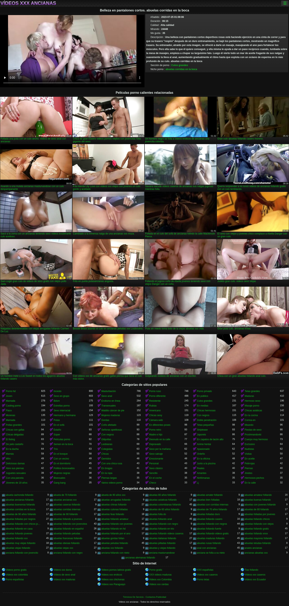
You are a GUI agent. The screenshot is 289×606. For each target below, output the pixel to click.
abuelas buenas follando (258, 499)
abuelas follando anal (160, 519)
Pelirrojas (250, 463)
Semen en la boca (63, 444)
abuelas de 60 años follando (164, 509)
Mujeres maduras (110, 415)
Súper (57, 434)
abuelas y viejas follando (162, 548)
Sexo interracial (62, 410)
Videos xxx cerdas (159, 584)
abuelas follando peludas (67, 533)
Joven (9, 396)
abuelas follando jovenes (19, 533)
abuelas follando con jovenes (116, 523)
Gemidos (106, 458)
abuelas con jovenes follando (260, 504)
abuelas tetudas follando (258, 543)
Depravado (155, 444)
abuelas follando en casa (19, 528)
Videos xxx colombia (17, 574)
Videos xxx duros (63, 569)
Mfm (8, 458)
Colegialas (107, 449)
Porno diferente (157, 396)
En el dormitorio (62, 463)
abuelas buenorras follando (20, 504)
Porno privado (204, 391)
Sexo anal (106, 396)
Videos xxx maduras (64, 579)
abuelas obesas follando (66, 543)
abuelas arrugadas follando (115, 499)
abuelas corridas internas (67, 509)
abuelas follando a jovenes (68, 519)
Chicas (105, 453)
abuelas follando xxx (17, 538)
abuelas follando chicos (257, 519)
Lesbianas (106, 444)
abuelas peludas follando (114, 543)
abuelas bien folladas (208, 499)
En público (202, 396)
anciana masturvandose (162, 552)
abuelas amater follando (210, 495)
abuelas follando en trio (161, 528)
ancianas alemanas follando (140, 557)
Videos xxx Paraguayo (113, 584)
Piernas (249, 468)
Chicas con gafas (15, 429)
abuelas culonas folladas (114, 509)
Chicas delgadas (15, 434)
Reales (200, 468)
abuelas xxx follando (112, 548)
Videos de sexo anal (64, 574)
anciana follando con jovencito (22, 552)
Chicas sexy (155, 415)
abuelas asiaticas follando (163, 499)
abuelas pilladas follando (162, 543)
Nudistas (249, 449)
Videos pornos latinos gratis (116, 569)
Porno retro (155, 429)
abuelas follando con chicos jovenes (23, 523)
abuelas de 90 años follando (21, 514)
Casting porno (13, 405)
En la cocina (251, 415)
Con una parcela (14, 478)
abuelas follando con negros (212, 523)
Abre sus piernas (15, 468)
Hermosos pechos (254, 478)
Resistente (155, 400)
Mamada (10, 400)
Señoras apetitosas (111, 429)
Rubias (153, 405)
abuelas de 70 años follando (212, 509)
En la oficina (203, 458)
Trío (56, 449)
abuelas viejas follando (18, 548)
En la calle (250, 482)
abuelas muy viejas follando (20, 543)
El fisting (10, 439)
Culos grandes (179, 65)
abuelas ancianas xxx (65, 499)
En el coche (155, 478)
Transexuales (108, 405)
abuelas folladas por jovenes (260, 514)
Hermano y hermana (64, 415)
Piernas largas (109, 478)
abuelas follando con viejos (259, 523)
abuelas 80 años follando (162, 495)
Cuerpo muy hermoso (256, 439)
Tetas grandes (252, 391)
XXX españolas (205, 569)
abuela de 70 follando (65, 495)
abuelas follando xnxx (256, 533)
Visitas (248, 453)
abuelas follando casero (209, 519)
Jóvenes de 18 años (16, 482)
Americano (155, 410)
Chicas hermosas (206, 410)
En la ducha (12, 449)
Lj (198, 482)
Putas (57, 420)
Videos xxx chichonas (112, 579)
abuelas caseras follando (67, 504)
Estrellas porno (62, 405)
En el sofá (59, 425)
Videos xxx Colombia (160, 579)
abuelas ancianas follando (20, 499)
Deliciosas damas (15, 463)
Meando (249, 425)
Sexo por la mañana (160, 449)
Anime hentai (204, 444)
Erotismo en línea (110, 400)
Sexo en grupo (61, 396)
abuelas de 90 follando (66, 514)
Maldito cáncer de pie (112, 410)
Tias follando (251, 569)
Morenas (10, 415)
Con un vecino (61, 458)
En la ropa (106, 473)
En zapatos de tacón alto (210, 439)
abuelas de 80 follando (257, 509)
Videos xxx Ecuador (255, 579)
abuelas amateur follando (258, 495)
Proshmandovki (253, 434)
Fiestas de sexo (253, 429)
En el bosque (61, 453)
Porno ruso (155, 391)
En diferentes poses (159, 425)
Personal (154, 463)
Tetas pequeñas (205, 425)
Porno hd (11, 391)
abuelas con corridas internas (212, 504)
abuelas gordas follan (112, 538)
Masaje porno (252, 405)
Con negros (203, 415)
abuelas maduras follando (210, 538)
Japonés (201, 434)
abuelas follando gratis (257, 528)
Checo (152, 482)
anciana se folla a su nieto (211, 552)
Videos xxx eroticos (111, 574)
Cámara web (156, 420)
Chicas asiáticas (253, 410)
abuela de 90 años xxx (113, 495)
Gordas (105, 420)
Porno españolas (15, 579)
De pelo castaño (14, 444)
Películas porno (62, 439)
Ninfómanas (203, 478)
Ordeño (201, 453)
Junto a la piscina (206, 463)
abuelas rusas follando (209, 543)
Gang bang (59, 482)
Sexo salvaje (156, 453)
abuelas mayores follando (258, 538)
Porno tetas (203, 579)
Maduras (249, 396)
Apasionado (203, 449)
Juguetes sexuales (16, 473)
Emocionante (156, 458)
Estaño (57, 429)
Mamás (10, 453)
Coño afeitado (108, 425)
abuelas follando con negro (163, 523)
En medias (202, 405)
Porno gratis (155, 569)
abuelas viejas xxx (63, 548)
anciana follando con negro (68, 552)
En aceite (250, 458)
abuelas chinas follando (113, 504)
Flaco (9, 410)
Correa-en (250, 420)
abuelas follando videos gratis (213, 533)
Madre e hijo (155, 434)
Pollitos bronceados (64, 468)
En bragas (106, 468)
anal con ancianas (206, 548)
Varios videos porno (111, 482)
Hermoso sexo (252, 400)
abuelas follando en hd (113, 528)
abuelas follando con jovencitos (70, 523)
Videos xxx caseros (207, 574)
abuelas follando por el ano (115, 533)
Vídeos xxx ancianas (28, 3)
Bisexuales (59, 478)
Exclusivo (250, 444)
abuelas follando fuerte (209, 528)
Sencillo (153, 473)
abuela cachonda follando (19, 495)
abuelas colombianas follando (165, 504)
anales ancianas (253, 548)
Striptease (202, 429)
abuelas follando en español (68, 528)
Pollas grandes (14, 425)
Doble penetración (206, 420)
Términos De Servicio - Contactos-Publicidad (144, 597)
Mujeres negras (62, 473)
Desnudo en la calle (159, 439)
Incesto (57, 391)
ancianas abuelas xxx (256, 552)
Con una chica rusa (111, 463)
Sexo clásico (156, 468)
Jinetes (248, 473)
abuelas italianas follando (162, 538)
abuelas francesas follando (68, 538)
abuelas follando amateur (114, 519)
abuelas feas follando (112, 514)
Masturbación (108, 391)
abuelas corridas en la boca (181, 69)
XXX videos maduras (160, 574)
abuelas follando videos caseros (166, 533)
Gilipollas (106, 439)
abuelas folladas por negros (20, 519)
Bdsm (57, 400)
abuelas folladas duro (208, 514)
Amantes (201, 473)
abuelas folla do (157, 514)
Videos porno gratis (16, 569)
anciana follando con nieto (115, 552)
